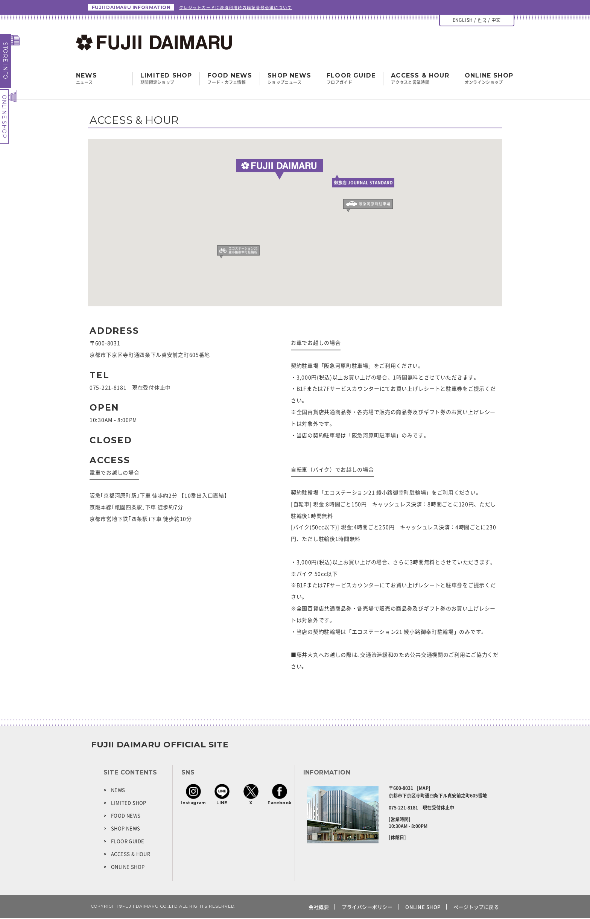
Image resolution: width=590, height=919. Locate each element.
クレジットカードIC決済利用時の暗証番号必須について (240, 8)
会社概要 (319, 907)
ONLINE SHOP (4, 116)
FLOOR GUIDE (351, 80)
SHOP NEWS (289, 80)
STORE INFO (5, 60)
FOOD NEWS (229, 80)
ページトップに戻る (476, 907)
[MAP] (423, 789)
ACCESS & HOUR (420, 80)
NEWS (118, 790)
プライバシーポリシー (367, 907)
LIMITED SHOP (166, 80)
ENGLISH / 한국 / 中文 (477, 21)
